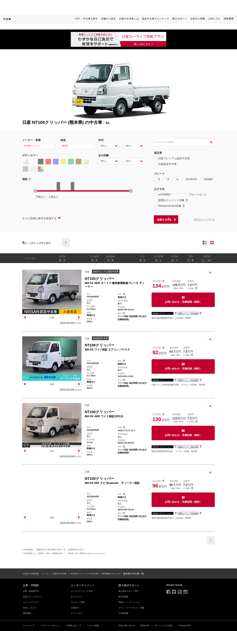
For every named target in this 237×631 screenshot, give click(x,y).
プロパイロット (195, 194)
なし (203, 260)
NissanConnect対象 (169, 205)
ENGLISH (144, 625)
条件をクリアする (204, 219)
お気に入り (214, 18)
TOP (77, 18)
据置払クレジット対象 (171, 200)
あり (210, 260)
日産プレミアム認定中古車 (172, 158)
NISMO (206, 179)
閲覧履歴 (229, 18)
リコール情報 (93, 625)
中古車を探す (90, 18)
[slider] (35, 191)
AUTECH (189, 179)
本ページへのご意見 (163, 625)
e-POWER (162, 194)
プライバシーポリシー (50, 625)
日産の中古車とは (129, 18)
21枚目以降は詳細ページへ (70, 323)
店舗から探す (108, 18)
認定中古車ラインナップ (155, 18)
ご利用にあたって (73, 625)
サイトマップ (29, 625)
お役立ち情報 (197, 18)
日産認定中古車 (165, 164)
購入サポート (179, 18)
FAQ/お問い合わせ (126, 625)
